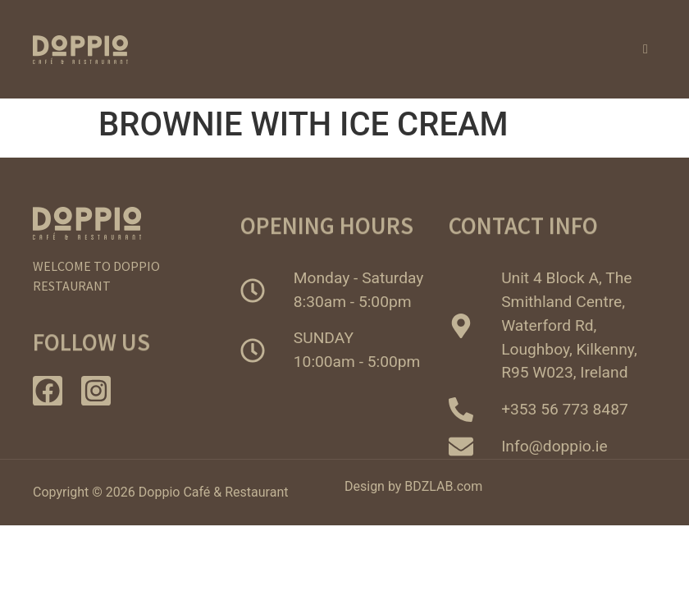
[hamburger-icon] (646, 49)
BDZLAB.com (443, 486)
